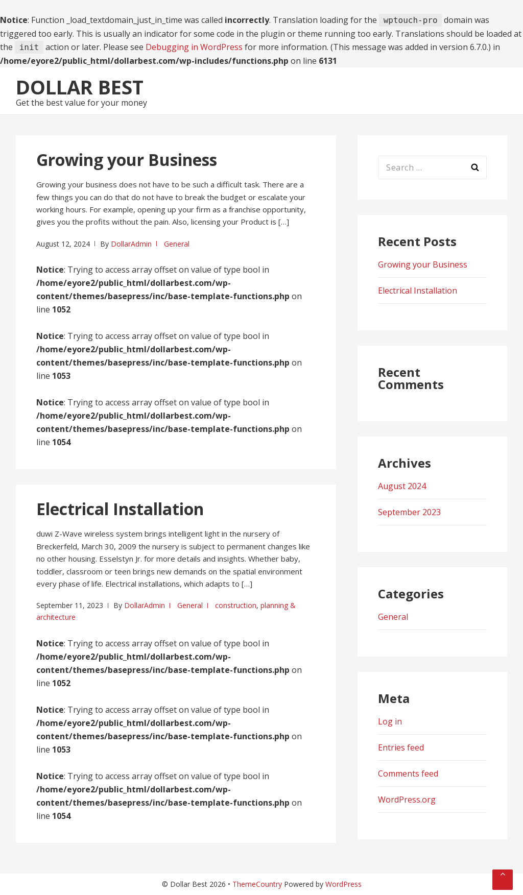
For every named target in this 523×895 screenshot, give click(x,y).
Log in (390, 721)
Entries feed (401, 747)
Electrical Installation (120, 509)
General (176, 244)
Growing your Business (126, 160)
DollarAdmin (131, 244)
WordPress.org (407, 799)
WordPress (343, 884)
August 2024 (402, 486)
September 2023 (409, 512)
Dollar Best (80, 87)
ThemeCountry (257, 884)
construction (235, 605)
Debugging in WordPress (194, 47)
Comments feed (408, 773)
